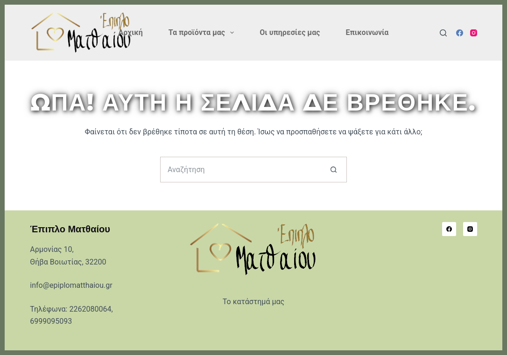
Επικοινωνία (366, 32)
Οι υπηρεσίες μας (290, 32)
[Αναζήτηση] (443, 32)
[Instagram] (473, 32)
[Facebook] (459, 32)
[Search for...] (240, 169)
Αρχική (131, 32)
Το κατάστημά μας (253, 301)
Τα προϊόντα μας (203, 32)
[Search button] (334, 169)
